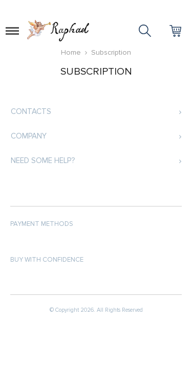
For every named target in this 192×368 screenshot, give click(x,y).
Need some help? (43, 160)
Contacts (31, 111)
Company (29, 136)
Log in (158, 8)
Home (71, 52)
